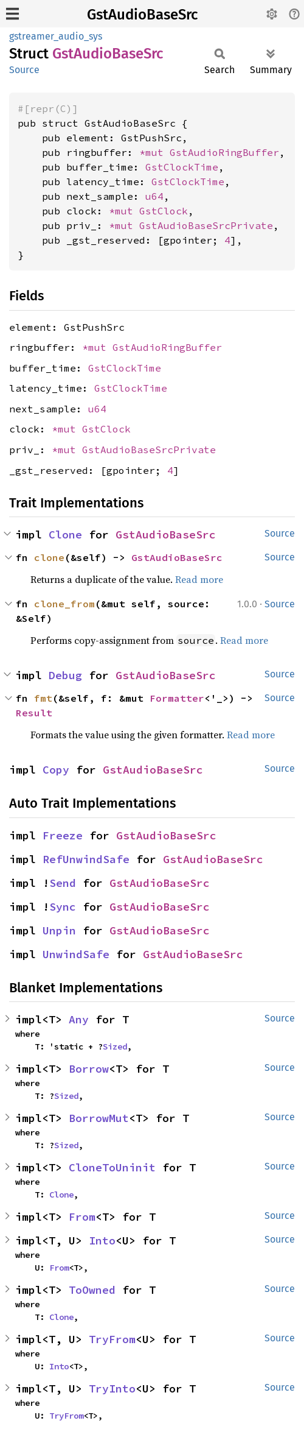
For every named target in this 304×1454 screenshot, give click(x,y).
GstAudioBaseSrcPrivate (206, 225)
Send (62, 883)
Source (24, 70)
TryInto (112, 1389)
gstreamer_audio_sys (55, 36)
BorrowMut (99, 1118)
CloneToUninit (112, 1167)
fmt (43, 698)
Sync (62, 907)
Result (34, 713)
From (82, 1217)
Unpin (59, 930)
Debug (65, 675)
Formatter (177, 698)
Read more (199, 579)
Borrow (89, 1069)
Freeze (63, 835)
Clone (65, 535)
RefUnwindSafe (86, 859)
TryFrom (112, 1339)
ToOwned (92, 1290)
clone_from (64, 604)
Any (79, 1019)
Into (102, 1240)
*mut (154, 152)
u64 (154, 196)
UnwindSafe (76, 954)
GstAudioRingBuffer (224, 152)
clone (49, 557)
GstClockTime (181, 167)
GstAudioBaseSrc (142, 14)
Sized (115, 1046)
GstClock (163, 211)
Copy (56, 770)
